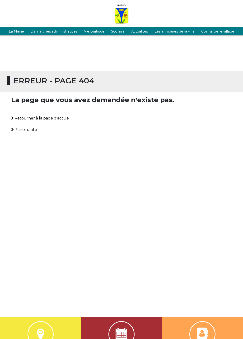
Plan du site (24, 129)
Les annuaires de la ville (174, 31)
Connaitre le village (217, 31)
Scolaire (118, 31)
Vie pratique (94, 31)
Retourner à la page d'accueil (41, 118)
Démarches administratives (54, 31)
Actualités (139, 31)
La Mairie (16, 31)
